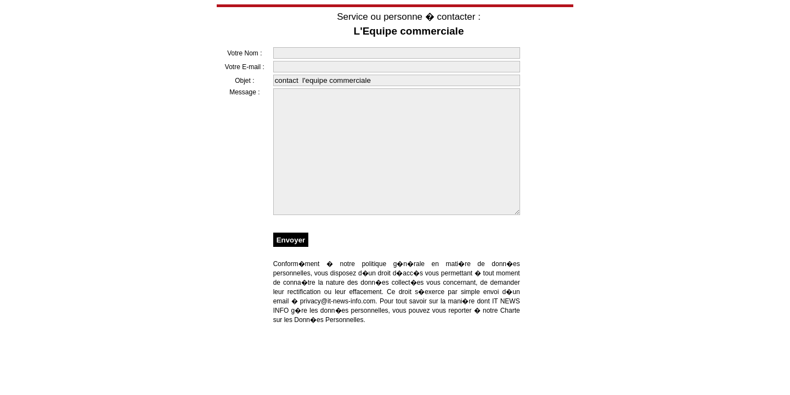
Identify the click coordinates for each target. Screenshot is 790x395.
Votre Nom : (244, 53)
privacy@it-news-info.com (338, 326)
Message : (244, 92)
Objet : (244, 80)
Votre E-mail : (244, 67)
